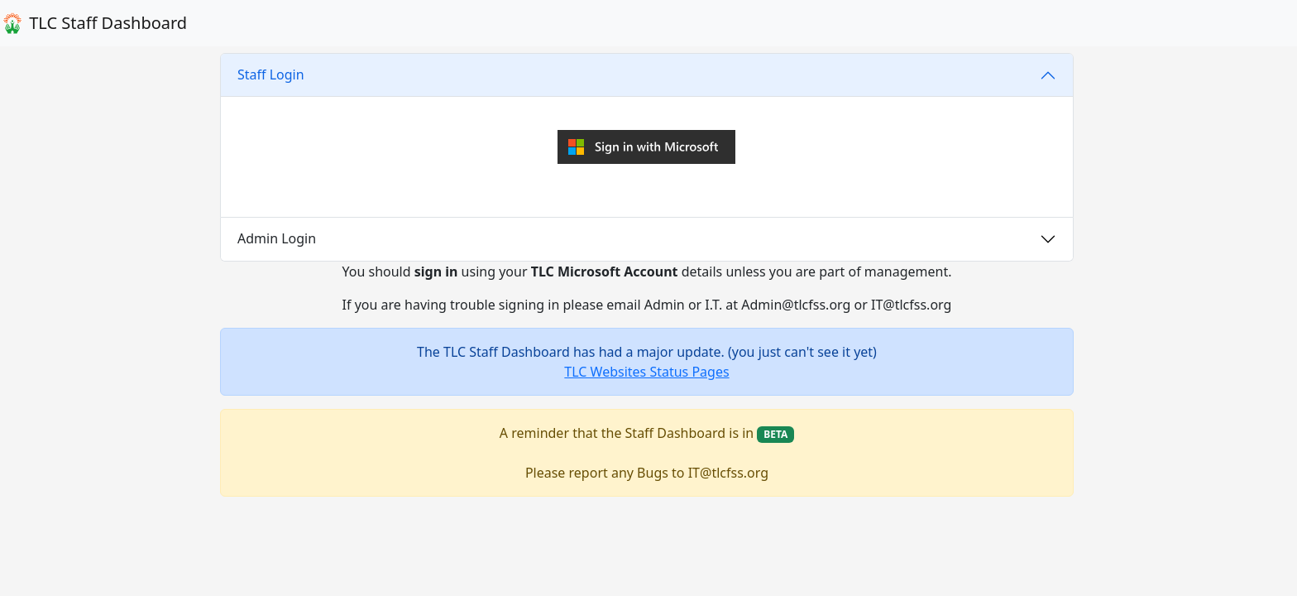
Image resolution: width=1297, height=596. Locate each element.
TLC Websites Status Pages (646, 372)
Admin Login (276, 238)
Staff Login (270, 74)
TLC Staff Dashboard (93, 23)
